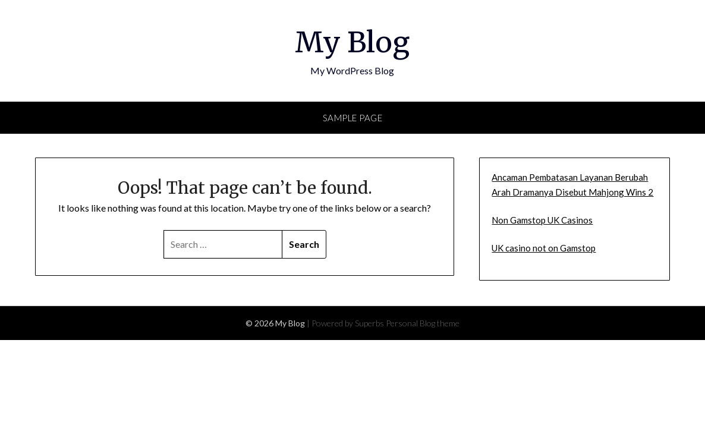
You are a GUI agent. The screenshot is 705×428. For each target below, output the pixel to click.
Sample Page (353, 117)
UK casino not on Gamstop (544, 248)
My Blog (352, 42)
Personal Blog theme (422, 323)
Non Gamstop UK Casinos (542, 220)
